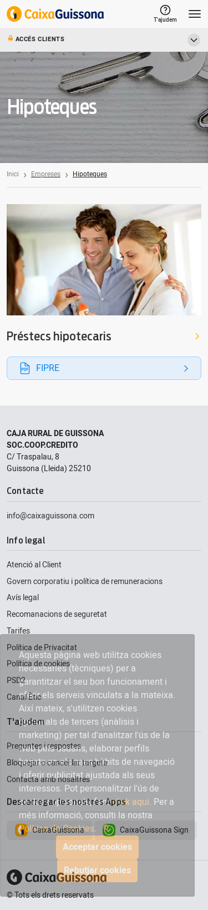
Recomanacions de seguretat (57, 614)
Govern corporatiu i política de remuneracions (85, 581)
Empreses (45, 174)
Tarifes (18, 631)
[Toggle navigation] (194, 14)
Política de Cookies (56, 828)
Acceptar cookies (97, 847)
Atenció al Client (34, 565)
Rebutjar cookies (97, 870)
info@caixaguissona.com (50, 516)
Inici (13, 174)
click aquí (130, 802)
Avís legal (23, 598)
